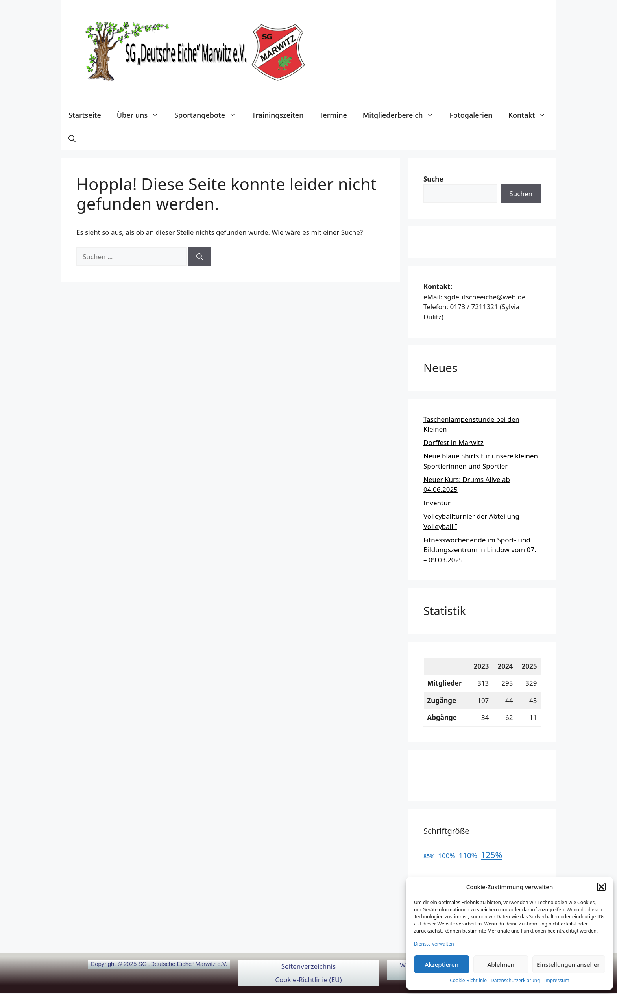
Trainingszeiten (277, 115)
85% (429, 856)
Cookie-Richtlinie (468, 980)
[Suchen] (199, 256)
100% (446, 855)
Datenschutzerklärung (515, 980)
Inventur (437, 502)
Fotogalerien (470, 115)
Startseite (84, 115)
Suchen (520, 193)
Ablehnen (501, 964)
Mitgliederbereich (402, 115)
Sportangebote (209, 115)
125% (491, 854)
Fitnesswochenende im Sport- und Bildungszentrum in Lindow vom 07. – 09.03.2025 (479, 549)
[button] (601, 887)
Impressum (556, 980)
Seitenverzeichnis (308, 966)
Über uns (141, 115)
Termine (333, 115)
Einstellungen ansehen (569, 964)
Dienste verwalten (434, 943)
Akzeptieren (441, 964)
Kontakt (531, 115)
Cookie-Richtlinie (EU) (308, 979)
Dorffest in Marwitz (453, 442)
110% (468, 855)
